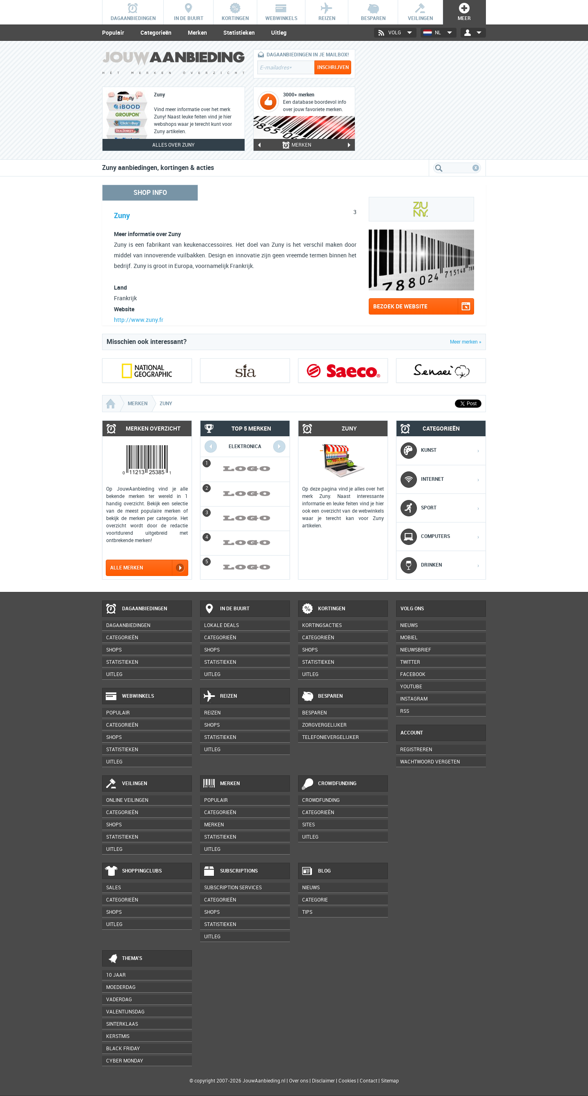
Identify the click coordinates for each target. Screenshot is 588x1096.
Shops (114, 650)
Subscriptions (230, 871)
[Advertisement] (424, 100)
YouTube (411, 687)
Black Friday (123, 1048)
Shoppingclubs (133, 871)
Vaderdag (119, 999)
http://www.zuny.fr (138, 320)
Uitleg (279, 32)
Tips (307, 912)
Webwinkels (129, 696)
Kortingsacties (322, 625)
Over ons (298, 1081)
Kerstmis (117, 1036)
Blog (316, 871)
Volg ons (412, 609)
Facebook (412, 674)
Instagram (414, 699)
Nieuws (311, 888)
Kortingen (323, 609)
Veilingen (126, 783)
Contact (368, 1081)
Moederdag (121, 987)
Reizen (220, 696)
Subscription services (233, 888)
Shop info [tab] (150, 192)
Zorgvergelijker (324, 725)
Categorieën (156, 32)
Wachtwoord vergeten (430, 762)
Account (412, 733)
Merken (197, 32)
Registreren (416, 749)
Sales (113, 888)
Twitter (410, 662)
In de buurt (226, 609)
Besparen (322, 696)
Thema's (123, 958)
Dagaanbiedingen (136, 609)
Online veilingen (127, 800)
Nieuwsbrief (415, 650)
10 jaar (116, 975)
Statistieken (239, 32)
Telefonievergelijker (330, 737)
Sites (308, 825)
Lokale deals (221, 625)
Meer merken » (465, 342)
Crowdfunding (328, 783)
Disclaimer (323, 1081)
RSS (404, 711)
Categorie (315, 900)
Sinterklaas (122, 1024)
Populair (113, 32)
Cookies (346, 1081)
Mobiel (409, 638)
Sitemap (390, 1081)
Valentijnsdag (125, 1012)
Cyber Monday (124, 1061)
